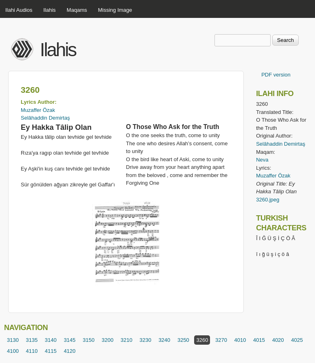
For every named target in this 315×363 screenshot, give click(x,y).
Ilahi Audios (19, 10)
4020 (278, 340)
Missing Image (115, 10)
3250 (183, 340)
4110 (32, 351)
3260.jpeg (267, 200)
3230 (145, 340)
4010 (240, 340)
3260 (202, 340)
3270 (221, 340)
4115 (51, 351)
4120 (70, 351)
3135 (32, 340)
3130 (13, 340)
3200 (108, 340)
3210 (126, 340)
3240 (164, 340)
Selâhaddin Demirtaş (45, 118)
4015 (259, 340)
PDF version (276, 75)
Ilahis (50, 10)
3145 (70, 340)
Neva (262, 160)
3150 (88, 340)
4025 (297, 340)
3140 (51, 340)
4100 (13, 351)
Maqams (77, 10)
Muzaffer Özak (38, 110)
